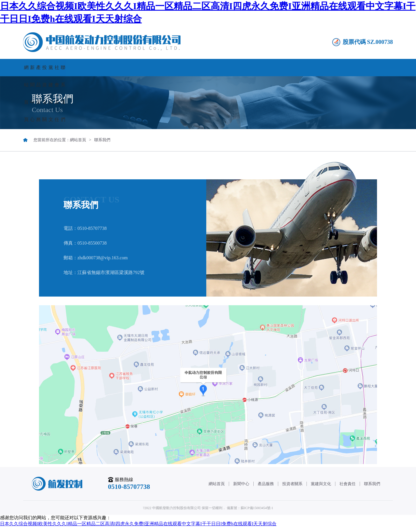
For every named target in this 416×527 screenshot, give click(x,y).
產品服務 (155, 67)
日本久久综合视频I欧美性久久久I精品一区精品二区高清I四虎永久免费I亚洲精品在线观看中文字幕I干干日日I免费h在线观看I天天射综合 (138, 523)
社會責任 (313, 67)
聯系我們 (366, 67)
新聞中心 (102, 67)
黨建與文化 (260, 67)
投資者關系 (208, 67)
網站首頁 (49, 67)
